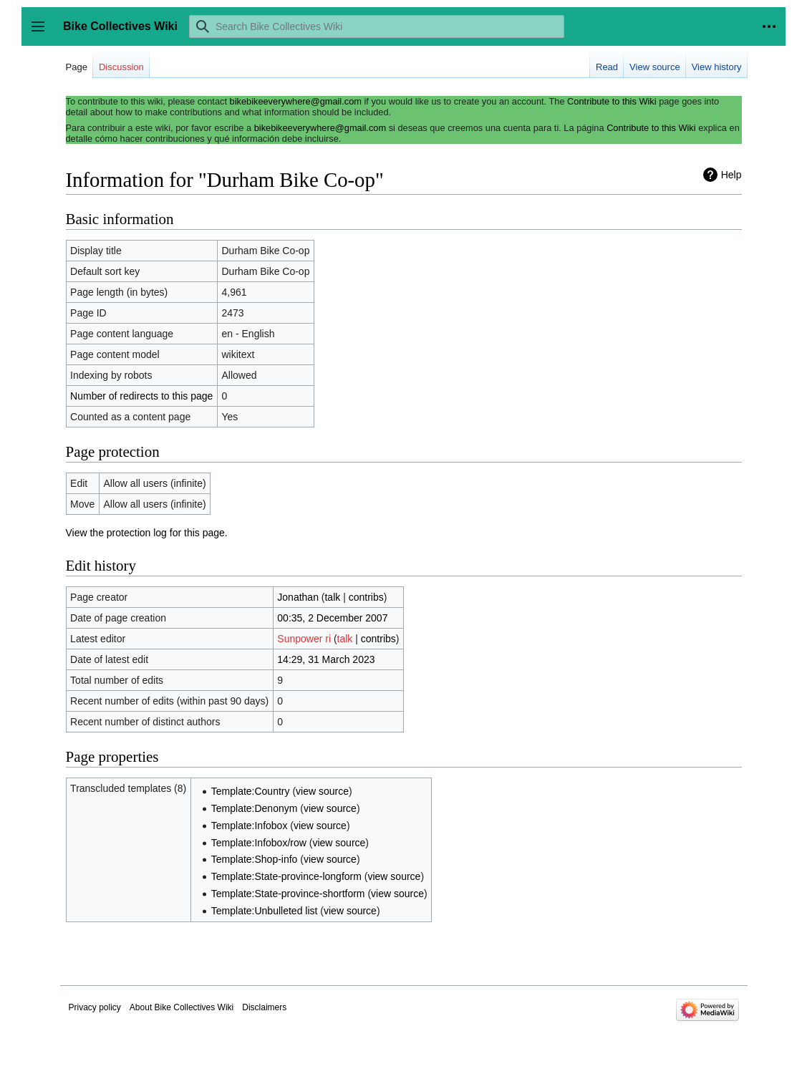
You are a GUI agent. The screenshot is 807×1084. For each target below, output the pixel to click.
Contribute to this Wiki (611, 101)
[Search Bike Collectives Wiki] (376, 26)
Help (731, 174)
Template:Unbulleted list (264, 910)
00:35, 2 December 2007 (332, 618)
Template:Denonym (254, 808)
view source (322, 791)
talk (332, 597)
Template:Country (250, 791)
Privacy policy (95, 1007)
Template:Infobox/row (258, 842)
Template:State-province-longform (286, 876)
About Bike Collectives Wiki (181, 1007)
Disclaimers (264, 1007)
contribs (366, 597)
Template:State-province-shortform (288, 893)
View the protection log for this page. (147, 532)
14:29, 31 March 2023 (325, 659)
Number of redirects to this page (141, 396)
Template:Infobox (249, 825)
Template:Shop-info (254, 859)
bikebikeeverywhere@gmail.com (296, 101)
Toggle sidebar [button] (42, 33)
